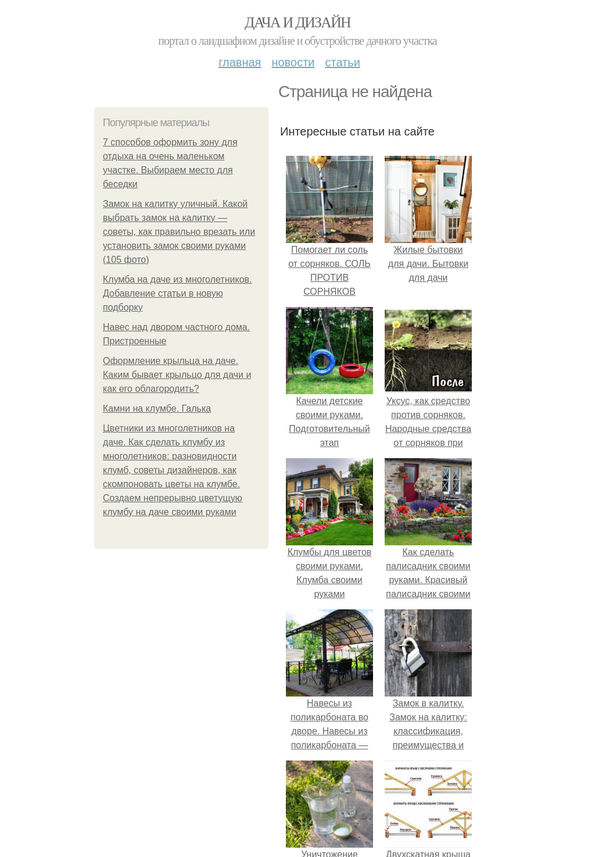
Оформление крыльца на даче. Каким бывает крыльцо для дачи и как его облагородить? (177, 375)
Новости (292, 62)
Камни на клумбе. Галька (157, 408)
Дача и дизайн (297, 22)
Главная (239, 62)
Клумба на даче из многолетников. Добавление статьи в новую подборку (177, 293)
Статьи (342, 62)
